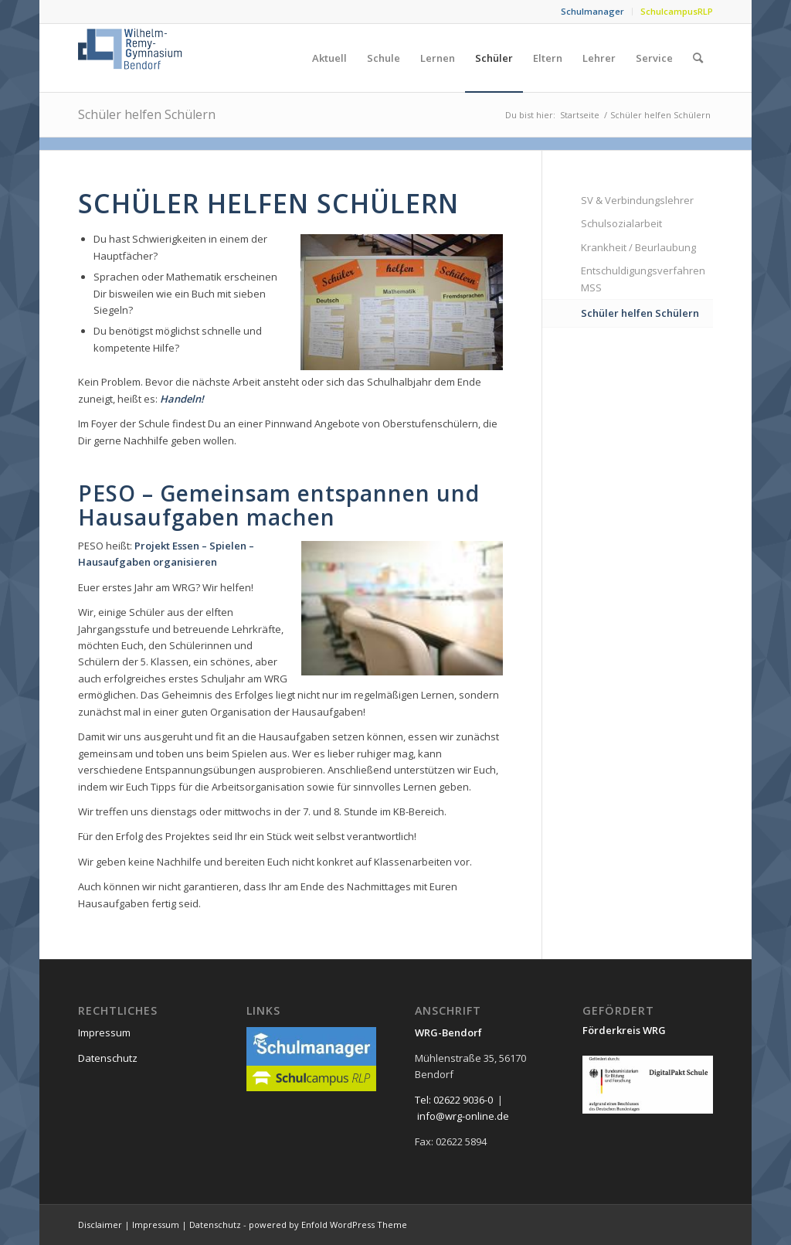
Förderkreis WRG (624, 1030)
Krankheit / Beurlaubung (638, 247)
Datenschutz (107, 1058)
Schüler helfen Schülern (147, 114)
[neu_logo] (131, 58)
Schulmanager (592, 11)
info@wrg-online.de (463, 1116)
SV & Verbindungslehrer (637, 200)
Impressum (104, 1032)
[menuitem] (593, 11)
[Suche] (698, 58)
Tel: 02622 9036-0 (454, 1100)
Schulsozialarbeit (621, 223)
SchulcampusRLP (676, 11)
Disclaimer (100, 1224)
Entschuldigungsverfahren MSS (643, 279)
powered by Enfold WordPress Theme (328, 1224)
